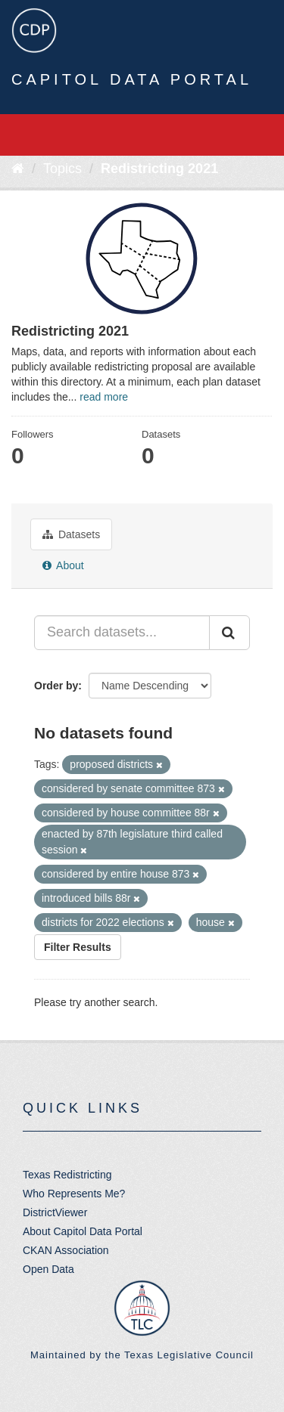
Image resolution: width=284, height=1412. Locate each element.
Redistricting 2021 (159, 168)
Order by (56, 686)
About (63, 565)
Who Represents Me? (74, 1194)
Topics (62, 168)
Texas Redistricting (67, 1175)
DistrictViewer (55, 1212)
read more (104, 397)
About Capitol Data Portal (82, 1231)
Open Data (48, 1269)
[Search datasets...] (122, 632)
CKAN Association (66, 1250)
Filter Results (77, 947)
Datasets (71, 534)
